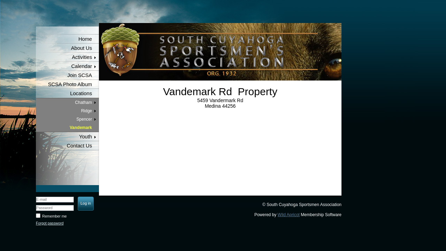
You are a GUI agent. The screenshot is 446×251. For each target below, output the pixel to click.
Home (85, 39)
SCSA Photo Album (70, 84)
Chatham (83, 102)
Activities (82, 57)
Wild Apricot (289, 214)
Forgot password (49, 223)
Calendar (81, 66)
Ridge (86, 110)
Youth (85, 136)
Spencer (84, 119)
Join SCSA (79, 75)
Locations (81, 93)
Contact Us (79, 146)
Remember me (54, 216)
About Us (81, 48)
